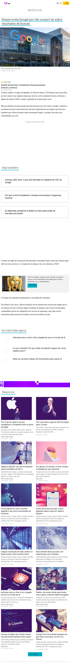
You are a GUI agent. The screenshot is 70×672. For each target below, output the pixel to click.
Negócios (35, 10)
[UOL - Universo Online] (9, 3)
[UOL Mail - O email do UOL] (58, 3)
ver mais (35, 654)
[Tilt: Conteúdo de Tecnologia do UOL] (6, 3)
